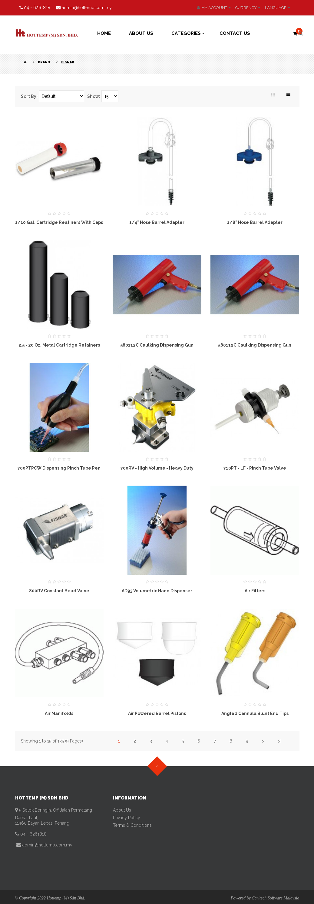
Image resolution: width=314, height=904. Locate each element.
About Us (122, 810)
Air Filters (255, 590)
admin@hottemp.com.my (46, 845)
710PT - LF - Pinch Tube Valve (254, 468)
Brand (44, 62)
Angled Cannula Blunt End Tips (255, 713)
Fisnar (67, 62)
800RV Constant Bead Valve (59, 590)
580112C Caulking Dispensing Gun (157, 345)
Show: (93, 96)
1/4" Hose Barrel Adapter (156, 222)
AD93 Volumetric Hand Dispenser (157, 590)
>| (279, 741)
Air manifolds (59, 713)
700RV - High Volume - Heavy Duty (157, 468)
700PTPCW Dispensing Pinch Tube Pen (59, 468)
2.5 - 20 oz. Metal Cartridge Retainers (59, 345)
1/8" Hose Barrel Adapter (255, 222)
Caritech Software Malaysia (275, 898)
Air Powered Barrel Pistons (157, 713)
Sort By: (29, 96)
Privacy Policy (126, 817)
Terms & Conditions (132, 825)
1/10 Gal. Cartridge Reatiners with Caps (59, 222)
